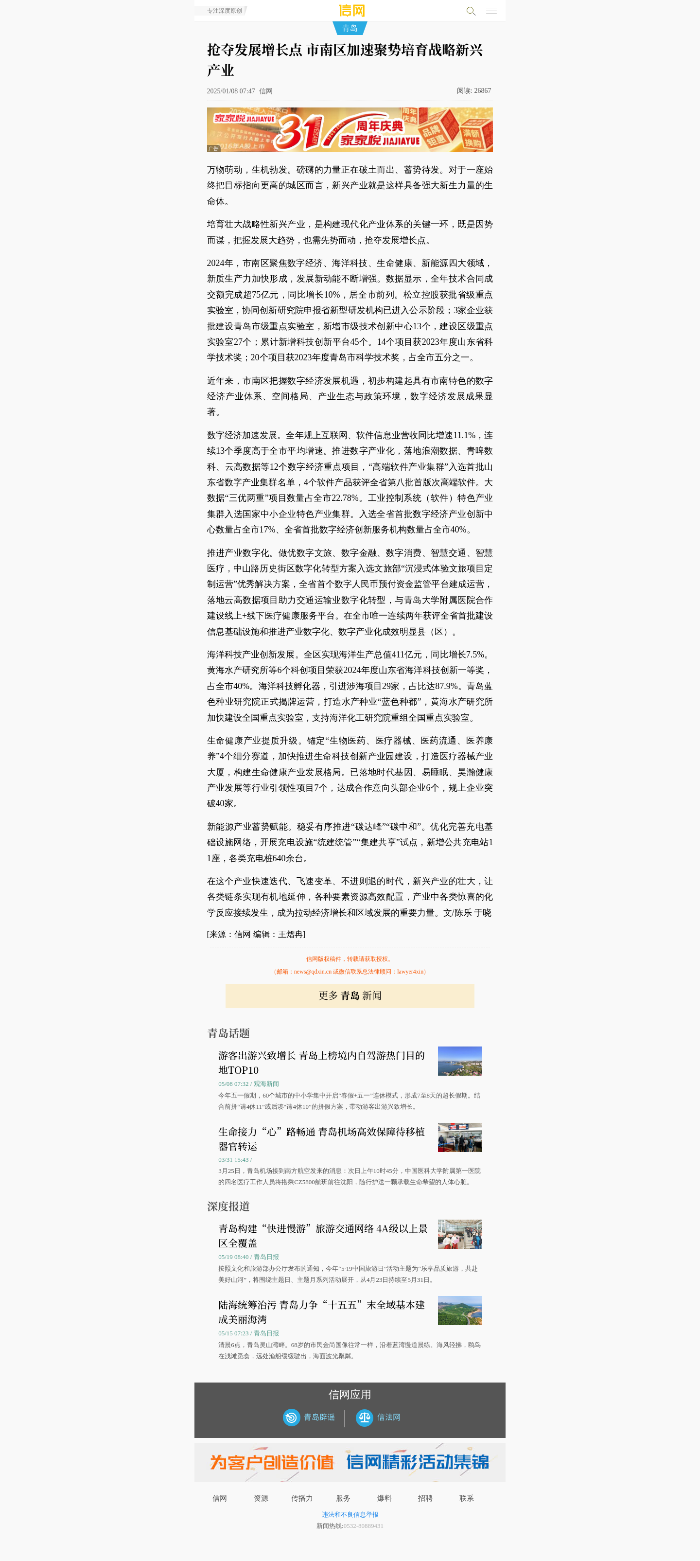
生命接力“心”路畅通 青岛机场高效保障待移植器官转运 (321, 1138)
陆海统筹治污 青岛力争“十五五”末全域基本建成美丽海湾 (321, 1311)
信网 (219, 1498)
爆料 (384, 1498)
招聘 (425, 1498)
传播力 (302, 1498)
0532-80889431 (364, 1525)
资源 (261, 1498)
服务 (343, 1498)
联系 (466, 1498)
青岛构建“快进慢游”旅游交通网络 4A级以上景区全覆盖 (323, 1235)
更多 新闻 (350, 995)
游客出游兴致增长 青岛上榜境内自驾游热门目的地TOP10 (321, 1062)
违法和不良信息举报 (350, 1514)
